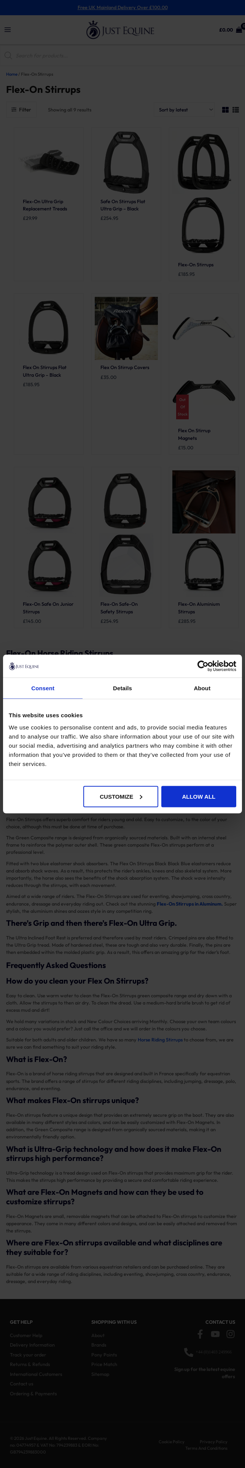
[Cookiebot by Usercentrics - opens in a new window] (203, 666)
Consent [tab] (42, 688)
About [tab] (202, 688)
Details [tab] (122, 688)
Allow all (198, 796)
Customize (121, 796)
